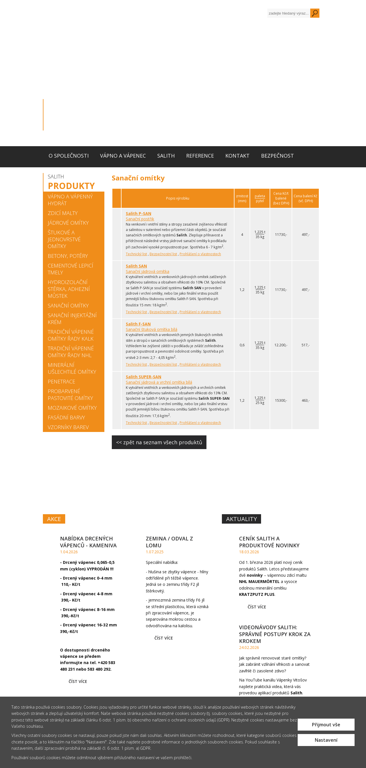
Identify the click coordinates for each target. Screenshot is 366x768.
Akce (54, 519)
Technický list (136, 254)
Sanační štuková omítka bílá (151, 329)
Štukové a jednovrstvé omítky (64, 239)
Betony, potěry (68, 255)
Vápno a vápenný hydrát (70, 200)
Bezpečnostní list (163, 254)
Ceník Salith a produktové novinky (269, 542)
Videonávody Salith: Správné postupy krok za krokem (275, 634)
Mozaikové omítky (72, 407)
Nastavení (326, 740)
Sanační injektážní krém (72, 318)
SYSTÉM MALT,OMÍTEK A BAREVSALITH (267, 480)
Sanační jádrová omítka (147, 271)
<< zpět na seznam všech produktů (159, 442)
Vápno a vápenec (123, 155)
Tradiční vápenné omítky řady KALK (71, 335)
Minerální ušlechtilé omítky (72, 368)
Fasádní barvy (66, 417)
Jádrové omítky (68, 222)
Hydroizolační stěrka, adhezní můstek (69, 289)
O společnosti (69, 155)
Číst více (78, 681)
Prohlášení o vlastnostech (200, 254)
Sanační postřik (140, 219)
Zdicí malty (62, 213)
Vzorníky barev (68, 427)
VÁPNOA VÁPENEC (113, 479)
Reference (200, 155)
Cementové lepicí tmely (70, 269)
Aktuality (241, 519)
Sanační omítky (68, 305)
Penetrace (61, 381)
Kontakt (237, 155)
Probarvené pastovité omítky (70, 394)
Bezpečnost (277, 155)
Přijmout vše (326, 724)
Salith (166, 155)
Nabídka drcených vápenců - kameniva (88, 542)
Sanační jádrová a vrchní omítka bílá (159, 382)
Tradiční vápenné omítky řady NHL (71, 352)
